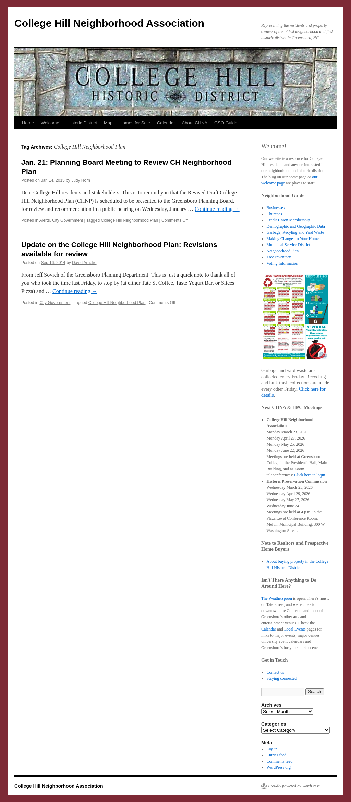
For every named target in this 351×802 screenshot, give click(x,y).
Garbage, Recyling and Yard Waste (295, 232)
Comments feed (280, 761)
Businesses (276, 207)
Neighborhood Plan (283, 251)
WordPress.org (279, 767)
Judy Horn (80, 180)
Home (28, 122)
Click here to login (309, 475)
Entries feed (277, 755)
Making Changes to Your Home (293, 238)
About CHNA (194, 122)
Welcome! (51, 122)
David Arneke (84, 262)
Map (108, 122)
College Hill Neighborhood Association (109, 23)
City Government (67, 220)
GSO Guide (225, 122)
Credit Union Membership (288, 220)
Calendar (166, 122)
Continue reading (217, 209)
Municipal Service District (288, 244)
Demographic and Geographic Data (296, 226)
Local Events (295, 629)
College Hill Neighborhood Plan (129, 220)
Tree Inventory (279, 257)
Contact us (275, 672)
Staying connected (282, 678)
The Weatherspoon (276, 598)
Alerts (44, 220)
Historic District (82, 122)
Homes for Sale (134, 122)
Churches (274, 214)
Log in (272, 749)
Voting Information (282, 263)
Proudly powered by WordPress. (294, 786)
